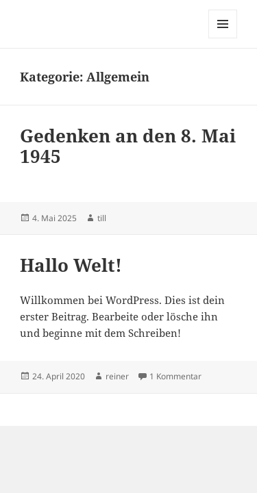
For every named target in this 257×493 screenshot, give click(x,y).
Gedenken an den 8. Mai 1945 (128, 145)
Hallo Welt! (71, 265)
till (101, 218)
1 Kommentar (175, 376)
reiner (117, 376)
